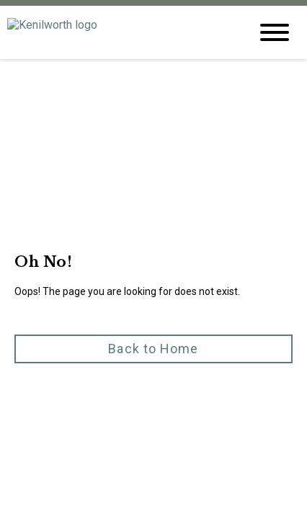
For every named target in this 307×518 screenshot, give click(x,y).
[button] (153, 290)
